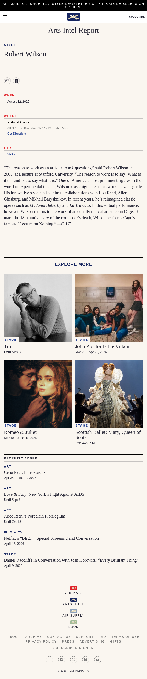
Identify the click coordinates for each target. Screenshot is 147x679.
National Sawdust (19, 122)
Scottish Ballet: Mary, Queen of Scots (108, 434)
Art (7, 466)
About (14, 636)
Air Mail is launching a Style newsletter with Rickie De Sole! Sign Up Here (73, 5)
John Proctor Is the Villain (102, 346)
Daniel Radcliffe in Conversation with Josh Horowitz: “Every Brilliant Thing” (71, 560)
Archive (33, 636)
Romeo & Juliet (20, 432)
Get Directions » (18, 133)
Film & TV (13, 532)
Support (85, 636)
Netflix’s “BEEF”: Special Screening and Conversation (51, 538)
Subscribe (137, 17)
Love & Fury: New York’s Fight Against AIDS (44, 494)
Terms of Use (125, 636)
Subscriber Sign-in (73, 647)
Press (68, 641)
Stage (10, 45)
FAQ (102, 636)
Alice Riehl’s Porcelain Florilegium (34, 516)
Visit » (11, 154)
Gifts (115, 641)
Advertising (92, 641)
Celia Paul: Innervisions (24, 472)
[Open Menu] (4, 16)
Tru (7, 346)
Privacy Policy (41, 641)
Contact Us (59, 636)
